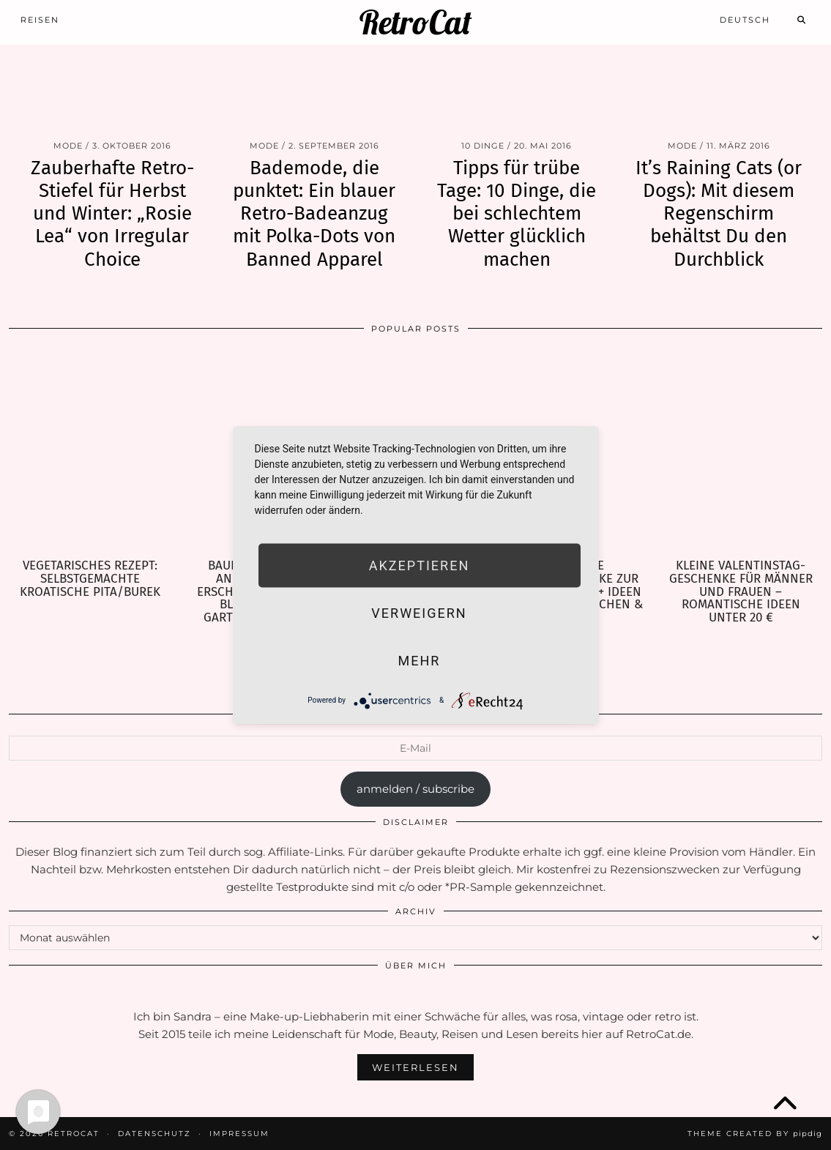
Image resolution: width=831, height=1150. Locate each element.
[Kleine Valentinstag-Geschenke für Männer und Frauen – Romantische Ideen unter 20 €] (741, 452)
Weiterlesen (415, 1067)
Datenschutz (154, 1133)
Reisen (40, 20)
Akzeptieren (419, 564)
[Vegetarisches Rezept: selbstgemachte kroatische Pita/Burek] (90, 452)
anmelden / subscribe (415, 789)
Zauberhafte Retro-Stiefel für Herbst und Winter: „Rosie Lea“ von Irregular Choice (112, 214)
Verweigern (418, 612)
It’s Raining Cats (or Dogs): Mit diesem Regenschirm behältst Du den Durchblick (719, 214)
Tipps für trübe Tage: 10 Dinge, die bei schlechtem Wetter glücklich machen (516, 214)
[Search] (802, 20)
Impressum (239, 1133)
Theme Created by (754, 1133)
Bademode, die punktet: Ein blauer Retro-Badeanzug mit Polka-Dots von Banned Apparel (314, 214)
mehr (419, 660)
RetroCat (415, 22)
